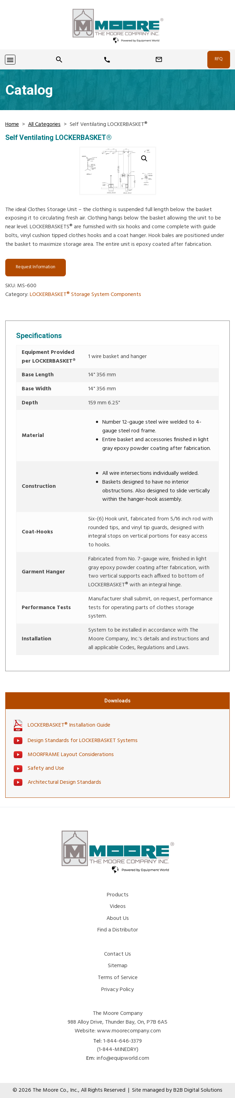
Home (12, 124)
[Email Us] (159, 59)
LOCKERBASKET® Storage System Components (85, 294)
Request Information (35, 267)
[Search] (59, 59)
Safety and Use (46, 768)
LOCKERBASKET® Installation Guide (69, 725)
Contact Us (117, 954)
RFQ (219, 59)
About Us (117, 918)
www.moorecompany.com (129, 1031)
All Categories (44, 124)
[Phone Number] (107, 60)
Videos (118, 906)
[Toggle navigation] (10, 60)
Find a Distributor (117, 930)
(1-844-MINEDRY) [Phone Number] (117, 1049)
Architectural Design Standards (64, 782)
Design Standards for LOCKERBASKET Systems (83, 740)
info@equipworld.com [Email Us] (123, 1058)
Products (118, 895)
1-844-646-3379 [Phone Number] (122, 1041)
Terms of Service (118, 978)
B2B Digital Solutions (197, 1090)
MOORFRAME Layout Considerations (71, 754)
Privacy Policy (117, 989)
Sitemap (117, 966)
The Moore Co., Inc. (55, 1090)
